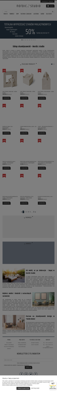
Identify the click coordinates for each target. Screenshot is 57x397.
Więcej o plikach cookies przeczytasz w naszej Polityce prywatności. (17, 385)
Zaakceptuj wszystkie (23, 388)
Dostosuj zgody (35, 388)
